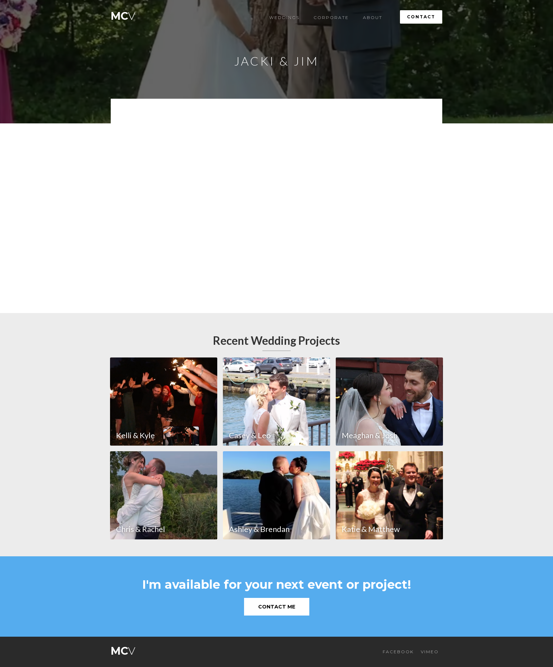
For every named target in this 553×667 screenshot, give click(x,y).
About (372, 17)
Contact (421, 16)
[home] (123, 14)
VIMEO (430, 651)
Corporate (331, 17)
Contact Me (276, 607)
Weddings (284, 17)
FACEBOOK (398, 651)
